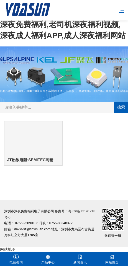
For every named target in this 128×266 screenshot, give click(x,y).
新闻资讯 (80, 259)
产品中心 (48, 259)
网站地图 (8, 249)
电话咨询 (16, 259)
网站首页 (112, 259)
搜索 (121, 107)
